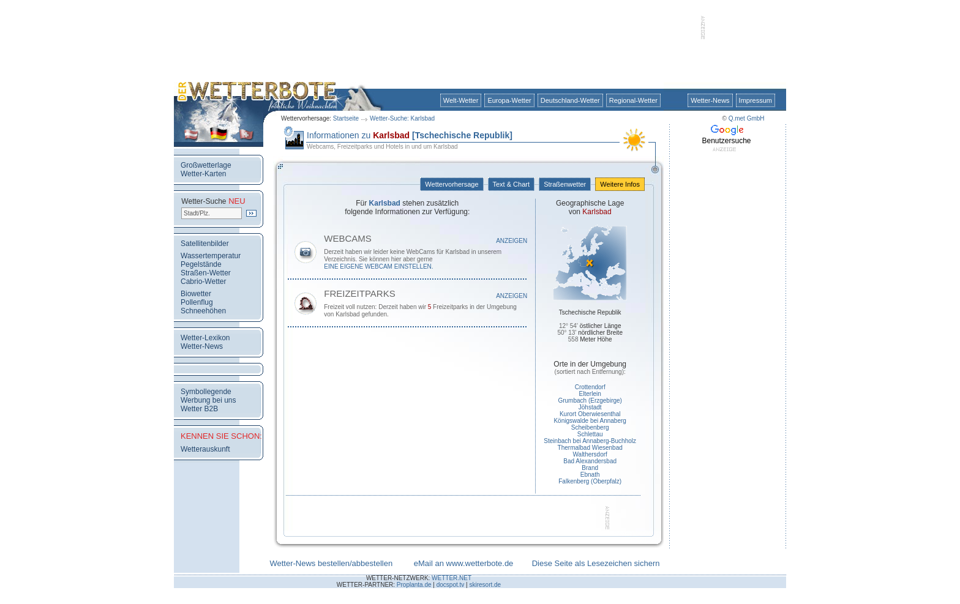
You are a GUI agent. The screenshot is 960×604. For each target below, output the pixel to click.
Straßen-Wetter (206, 273)
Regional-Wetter (633, 100)
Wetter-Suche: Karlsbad (402, 118)
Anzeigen (511, 240)
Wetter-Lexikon (205, 338)
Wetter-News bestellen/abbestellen (330, 563)
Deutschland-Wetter (570, 100)
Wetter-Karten (203, 174)
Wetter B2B (199, 409)
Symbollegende (206, 391)
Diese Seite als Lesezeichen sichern (596, 563)
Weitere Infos (620, 184)
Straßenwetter (565, 184)
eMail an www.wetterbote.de (464, 563)
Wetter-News (710, 100)
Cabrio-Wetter (203, 281)
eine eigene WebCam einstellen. (378, 266)
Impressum (755, 100)
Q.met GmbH (747, 118)
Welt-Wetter (461, 100)
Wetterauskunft (205, 449)
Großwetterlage (206, 165)
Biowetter (196, 293)
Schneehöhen (203, 311)
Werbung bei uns (208, 400)
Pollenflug (197, 302)
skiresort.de (485, 584)
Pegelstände (201, 264)
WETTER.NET (451, 578)
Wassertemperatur (211, 256)
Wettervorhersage (451, 184)
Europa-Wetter (509, 100)
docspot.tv (451, 584)
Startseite (346, 118)
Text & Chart (511, 184)
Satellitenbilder (205, 243)
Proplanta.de (414, 584)
